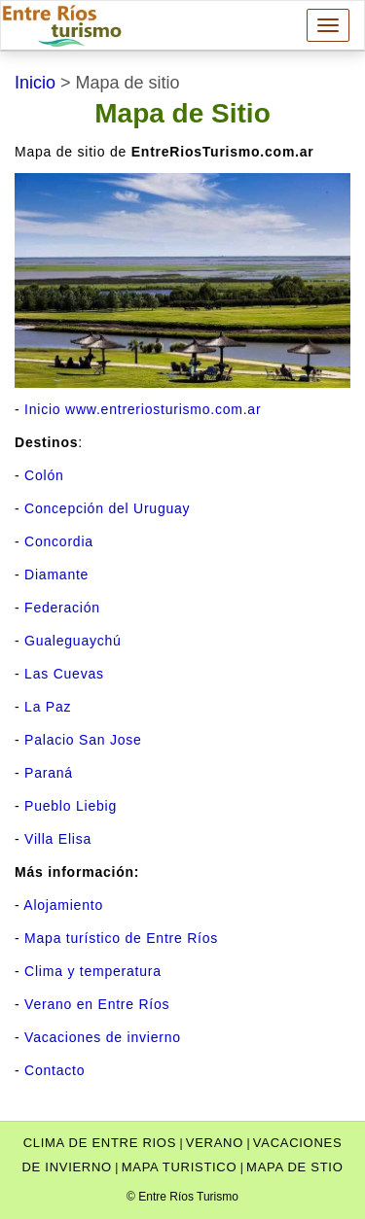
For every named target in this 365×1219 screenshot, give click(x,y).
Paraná (48, 773)
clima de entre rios (99, 1142)
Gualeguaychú (73, 640)
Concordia (58, 541)
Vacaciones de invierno (102, 1037)
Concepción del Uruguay (107, 508)
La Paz (47, 706)
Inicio (42, 409)
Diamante (56, 574)
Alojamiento (63, 905)
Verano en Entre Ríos (96, 1004)
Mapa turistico (179, 1167)
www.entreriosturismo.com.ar (163, 409)
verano (214, 1142)
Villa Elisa (57, 839)
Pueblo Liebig (70, 806)
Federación (62, 607)
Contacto (54, 1070)
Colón (43, 475)
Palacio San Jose (83, 740)
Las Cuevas (64, 673)
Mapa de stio (294, 1167)
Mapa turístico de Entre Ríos (121, 938)
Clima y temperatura (93, 971)
